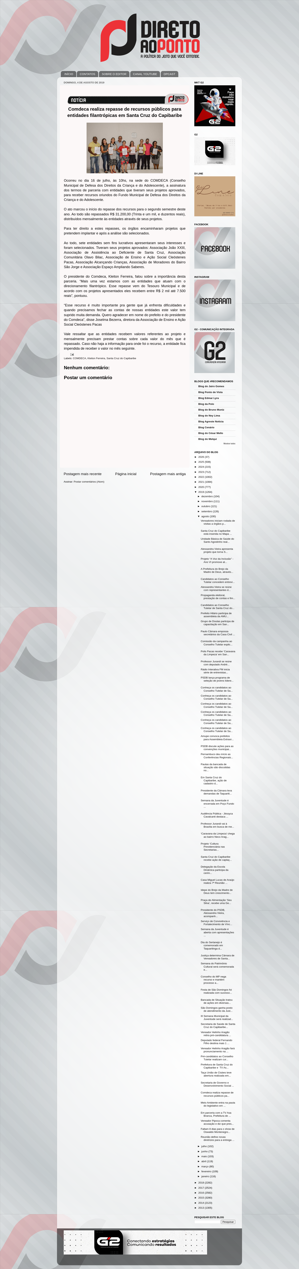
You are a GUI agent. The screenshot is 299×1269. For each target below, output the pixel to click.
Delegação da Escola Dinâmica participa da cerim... (214, 869)
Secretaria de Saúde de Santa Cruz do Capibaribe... (218, 1025)
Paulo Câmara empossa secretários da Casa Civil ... (218, 633)
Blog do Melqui (207, 439)
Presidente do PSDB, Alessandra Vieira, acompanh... (213, 913)
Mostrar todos (229, 444)
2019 (201, 492)
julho (204, 1146)
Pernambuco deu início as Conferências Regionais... (217, 756)
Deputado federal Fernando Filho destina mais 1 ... (216, 1042)
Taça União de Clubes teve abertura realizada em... (216, 1074)
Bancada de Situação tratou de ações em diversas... (217, 1001)
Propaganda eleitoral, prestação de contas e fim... (218, 597)
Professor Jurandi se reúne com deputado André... (216, 663)
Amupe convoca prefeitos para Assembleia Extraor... (217, 738)
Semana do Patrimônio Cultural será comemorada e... (217, 966)
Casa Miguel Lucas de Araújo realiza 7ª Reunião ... (217, 881)
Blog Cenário (206, 427)
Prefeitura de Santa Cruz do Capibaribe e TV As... (217, 1066)
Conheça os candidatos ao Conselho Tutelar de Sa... (217, 689)
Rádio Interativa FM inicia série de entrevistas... (215, 671)
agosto (205, 516)
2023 (201, 472)
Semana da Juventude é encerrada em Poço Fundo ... (217, 803)
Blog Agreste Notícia (210, 421)
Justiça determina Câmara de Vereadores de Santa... (217, 957)
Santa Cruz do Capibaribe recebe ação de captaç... (216, 858)
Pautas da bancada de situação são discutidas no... (215, 767)
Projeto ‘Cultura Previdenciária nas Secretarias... (213, 846)
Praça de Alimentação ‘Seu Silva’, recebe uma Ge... (216, 902)
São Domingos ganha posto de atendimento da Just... (217, 1009)
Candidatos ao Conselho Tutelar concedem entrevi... (218, 580)
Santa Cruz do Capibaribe (121, 358)
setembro (207, 511)
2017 (201, 1187)
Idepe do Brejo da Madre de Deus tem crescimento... (217, 891)
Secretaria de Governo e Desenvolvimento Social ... (217, 1084)
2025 (201, 461)
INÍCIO (68, 74)
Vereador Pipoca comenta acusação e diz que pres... (217, 1122)
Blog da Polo (206, 404)
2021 (201, 481)
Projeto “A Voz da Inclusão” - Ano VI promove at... (217, 560)
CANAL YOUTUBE (145, 74)
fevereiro (206, 1171)
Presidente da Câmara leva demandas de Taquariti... (216, 792)
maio (204, 1156)
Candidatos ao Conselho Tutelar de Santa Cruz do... (218, 607)
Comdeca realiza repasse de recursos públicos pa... (217, 1094)
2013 (201, 1207)
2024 (201, 466)
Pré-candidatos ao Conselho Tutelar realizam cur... (217, 1058)
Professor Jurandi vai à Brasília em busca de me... (217, 825)
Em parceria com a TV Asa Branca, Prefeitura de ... (216, 1114)
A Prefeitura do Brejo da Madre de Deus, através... (217, 570)
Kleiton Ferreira (96, 358)
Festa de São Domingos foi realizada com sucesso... (216, 991)
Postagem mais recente (82, 474)
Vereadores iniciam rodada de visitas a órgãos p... (218, 522)
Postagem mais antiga (168, 474)
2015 (201, 1197)
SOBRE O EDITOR (114, 74)
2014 (201, 1202)
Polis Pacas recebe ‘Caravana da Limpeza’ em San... (218, 653)
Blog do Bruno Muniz (211, 409)
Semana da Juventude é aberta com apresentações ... (217, 932)
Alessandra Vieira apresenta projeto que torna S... (217, 550)
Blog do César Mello (210, 433)
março (205, 1166)
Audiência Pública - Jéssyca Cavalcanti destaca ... (217, 815)
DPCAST (169, 74)
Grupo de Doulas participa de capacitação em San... (217, 623)
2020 (201, 487)
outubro (206, 506)
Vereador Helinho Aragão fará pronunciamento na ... (218, 1050)
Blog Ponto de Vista (210, 392)
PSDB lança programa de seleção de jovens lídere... (217, 679)
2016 (201, 1192)
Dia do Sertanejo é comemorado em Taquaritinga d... (212, 945)
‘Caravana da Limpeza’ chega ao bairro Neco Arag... (218, 835)
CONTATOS (87, 74)
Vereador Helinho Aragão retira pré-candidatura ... (216, 1034)
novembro (207, 501)
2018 (201, 1182)
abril (204, 1161)
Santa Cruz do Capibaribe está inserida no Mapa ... (216, 532)
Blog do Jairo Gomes (211, 386)
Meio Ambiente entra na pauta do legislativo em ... (218, 1104)
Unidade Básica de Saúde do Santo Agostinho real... (217, 540)
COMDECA (79, 358)
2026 (201, 456)
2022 (201, 476)
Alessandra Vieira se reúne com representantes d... (216, 588)
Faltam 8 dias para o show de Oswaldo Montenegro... (218, 1130)
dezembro (207, 496)
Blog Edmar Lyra (208, 398)
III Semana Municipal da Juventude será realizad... (217, 1017)
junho (204, 1151)
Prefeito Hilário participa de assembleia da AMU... (216, 615)
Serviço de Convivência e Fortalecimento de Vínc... (216, 923)
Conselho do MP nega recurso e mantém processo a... (213, 979)
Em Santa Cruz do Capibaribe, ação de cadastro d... (214, 780)
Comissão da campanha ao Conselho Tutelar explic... (217, 643)
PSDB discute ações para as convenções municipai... (217, 748)
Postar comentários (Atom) (89, 481)
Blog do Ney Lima (209, 415)
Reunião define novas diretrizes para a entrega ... (217, 1138)
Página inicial (125, 474)
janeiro (205, 1176)
